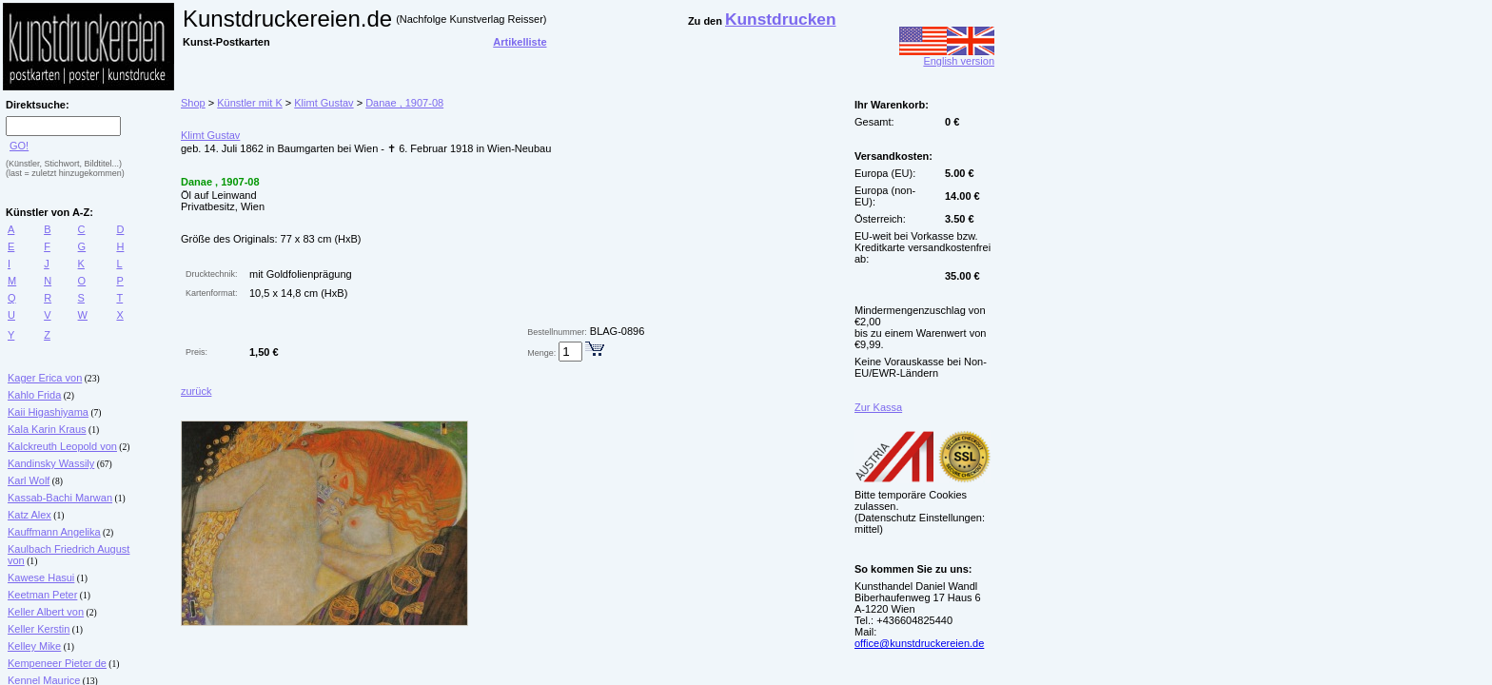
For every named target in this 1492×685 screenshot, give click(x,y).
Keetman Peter (42, 594)
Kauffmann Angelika (54, 532)
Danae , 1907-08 (404, 102)
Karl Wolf (28, 480)
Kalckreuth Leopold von (62, 446)
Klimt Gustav (323, 102)
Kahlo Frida (34, 395)
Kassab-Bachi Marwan (60, 497)
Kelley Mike (34, 646)
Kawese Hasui (41, 577)
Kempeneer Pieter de (57, 663)
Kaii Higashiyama (48, 412)
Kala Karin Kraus (47, 429)
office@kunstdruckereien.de (919, 643)
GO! (19, 145)
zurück (196, 391)
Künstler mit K (249, 102)
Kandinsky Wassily (51, 463)
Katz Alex (29, 514)
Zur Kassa (878, 407)
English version (946, 56)
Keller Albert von (46, 611)
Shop (193, 102)
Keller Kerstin (38, 629)
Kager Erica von (45, 377)
